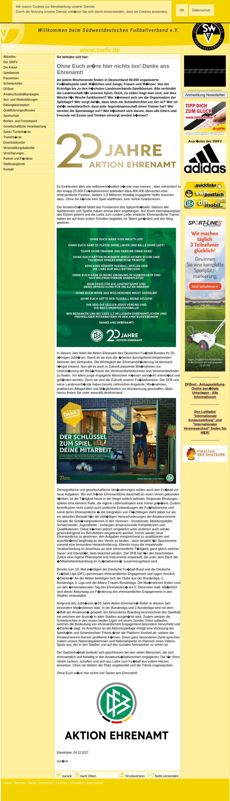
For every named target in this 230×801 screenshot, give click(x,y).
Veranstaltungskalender (19, 148)
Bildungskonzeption (17, 105)
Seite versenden (167, 776)
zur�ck (62, 761)
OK (182, 10)
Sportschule (11, 115)
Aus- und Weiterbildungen (21, 99)
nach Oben (88, 776)
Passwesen (11, 78)
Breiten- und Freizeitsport (20, 121)
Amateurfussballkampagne (21, 94)
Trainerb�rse (13, 137)
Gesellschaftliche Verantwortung (25, 126)
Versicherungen (14, 153)
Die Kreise (10, 67)
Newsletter (77, 783)
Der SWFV (11, 62)
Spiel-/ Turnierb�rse (17, 131)
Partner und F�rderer (18, 158)
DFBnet (9, 89)
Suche (32, 783)
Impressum (46, 783)
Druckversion (134, 776)
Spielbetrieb (11, 72)
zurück (67, 776)
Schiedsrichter (13, 83)
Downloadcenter (14, 142)
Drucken (61, 783)
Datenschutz (201, 10)
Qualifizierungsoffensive (19, 110)
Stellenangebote (14, 164)
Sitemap (19, 783)
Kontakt (9, 169)
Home (8, 783)
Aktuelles (10, 56)
